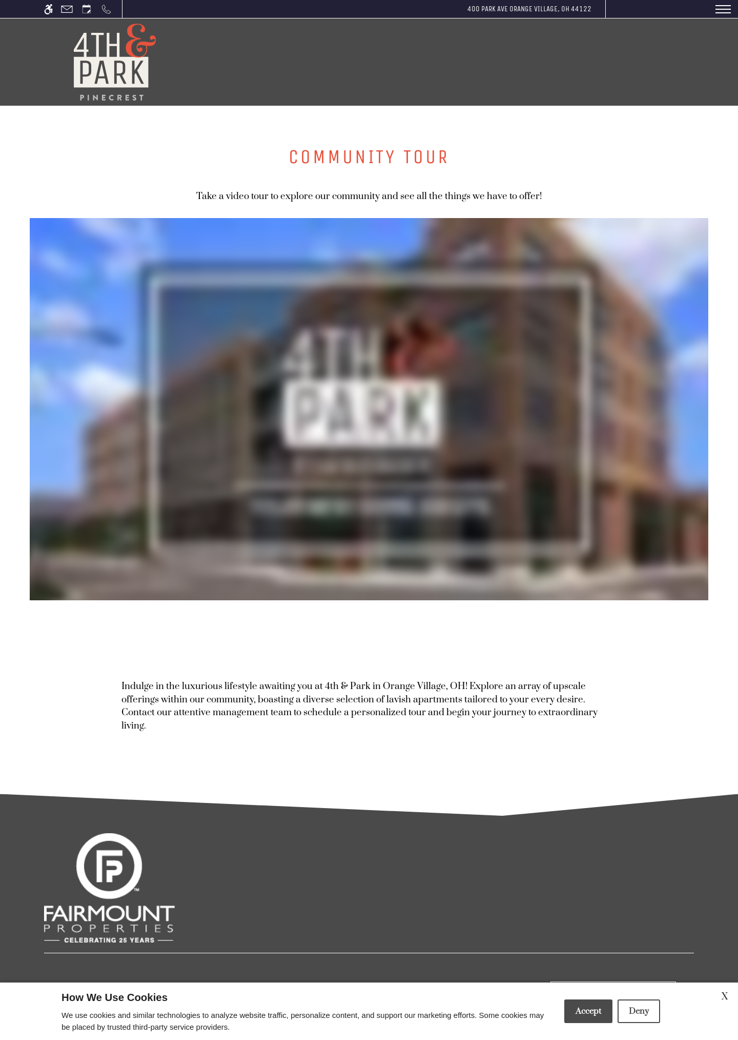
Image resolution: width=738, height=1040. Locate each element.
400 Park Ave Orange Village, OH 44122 (529, 8)
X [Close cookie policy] (725, 997)
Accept (588, 1011)
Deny (639, 1011)
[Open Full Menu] (723, 9)
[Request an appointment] (86, 9)
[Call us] (106, 9)
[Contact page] (66, 9)
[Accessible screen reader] (48, 9)
